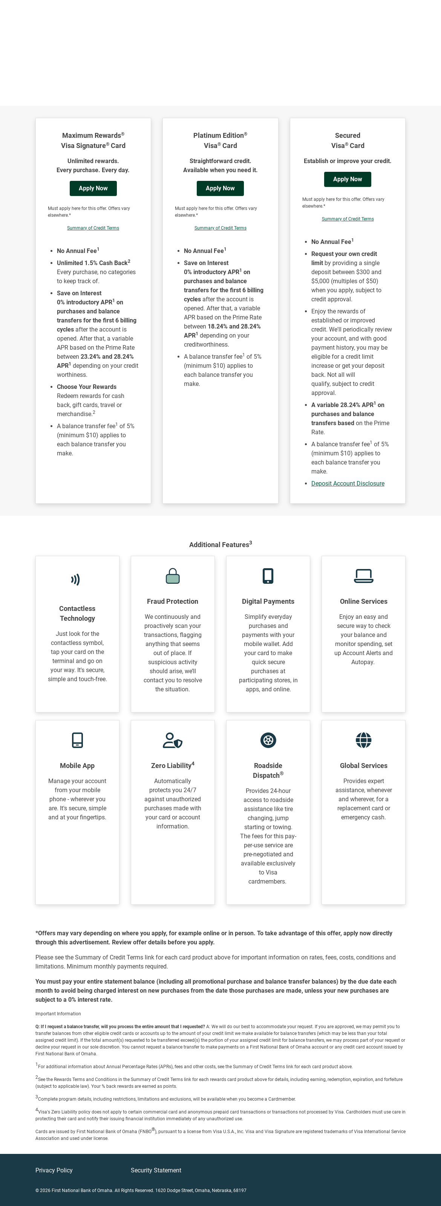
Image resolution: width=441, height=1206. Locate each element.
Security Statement (156, 1170)
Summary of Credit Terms (93, 228)
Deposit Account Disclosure (347, 483)
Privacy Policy (54, 1170)
